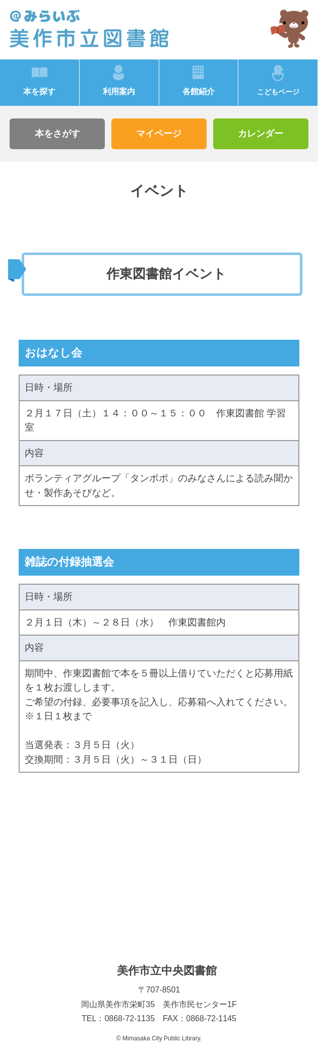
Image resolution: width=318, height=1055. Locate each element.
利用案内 (119, 91)
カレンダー (260, 134)
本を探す (39, 91)
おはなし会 (53, 352)
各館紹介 (198, 91)
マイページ (158, 134)
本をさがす (57, 134)
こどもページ (278, 92)
